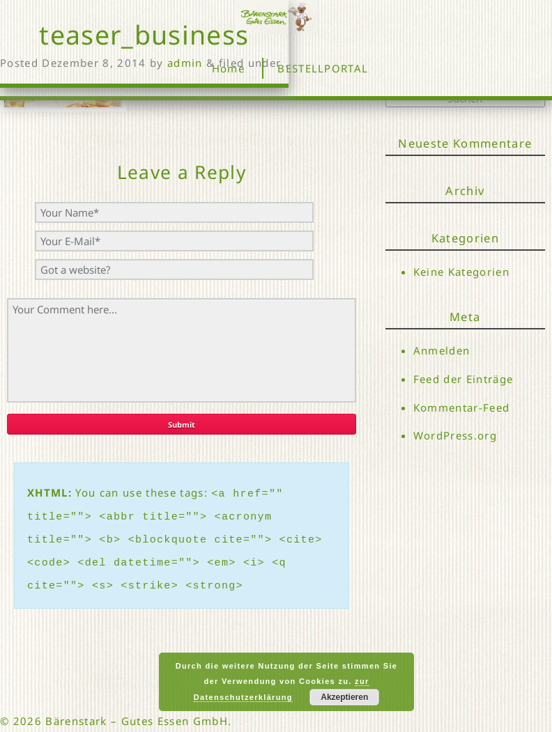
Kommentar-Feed (461, 408)
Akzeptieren (344, 697)
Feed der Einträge (463, 379)
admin (185, 63)
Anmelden (441, 350)
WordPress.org (455, 437)
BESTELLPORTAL (322, 68)
